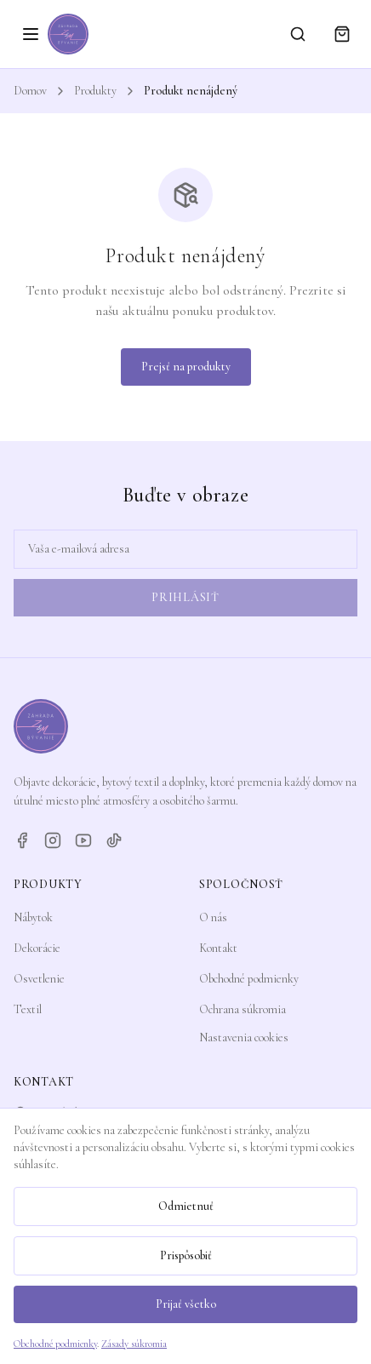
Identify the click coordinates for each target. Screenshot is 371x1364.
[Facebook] (22, 840)
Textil (28, 1009)
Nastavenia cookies (243, 1037)
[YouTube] (83, 840)
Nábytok (33, 917)
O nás (213, 917)
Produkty (95, 90)
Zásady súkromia (134, 1344)
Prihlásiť (185, 597)
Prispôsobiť (186, 1255)
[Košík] (342, 34)
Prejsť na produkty (186, 366)
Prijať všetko (186, 1304)
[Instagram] (52, 840)
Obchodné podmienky (249, 978)
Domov (30, 90)
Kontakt (218, 948)
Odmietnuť (186, 1206)
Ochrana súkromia (242, 1009)
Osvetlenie (39, 978)
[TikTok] (114, 840)
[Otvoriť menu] (31, 34)
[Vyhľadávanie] (298, 34)
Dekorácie (37, 948)
